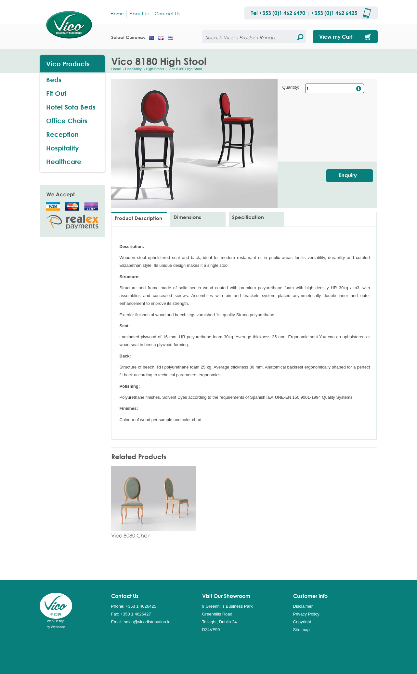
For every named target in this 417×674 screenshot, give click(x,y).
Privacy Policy (306, 614)
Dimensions (187, 217)
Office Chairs (66, 120)
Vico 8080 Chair (130, 535)
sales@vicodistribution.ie (147, 621)
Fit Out (56, 93)
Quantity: (290, 87)
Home (116, 69)
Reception (62, 134)
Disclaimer (303, 606)
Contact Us (167, 13)
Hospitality (133, 69)
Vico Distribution (72, 24)
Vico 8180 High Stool (185, 69)
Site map (301, 629)
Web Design (55, 621)
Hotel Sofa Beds (71, 107)
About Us (139, 13)
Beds (53, 80)
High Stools (155, 69)
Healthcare (63, 161)
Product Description (138, 218)
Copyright (302, 621)
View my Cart (336, 36)
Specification (248, 217)
